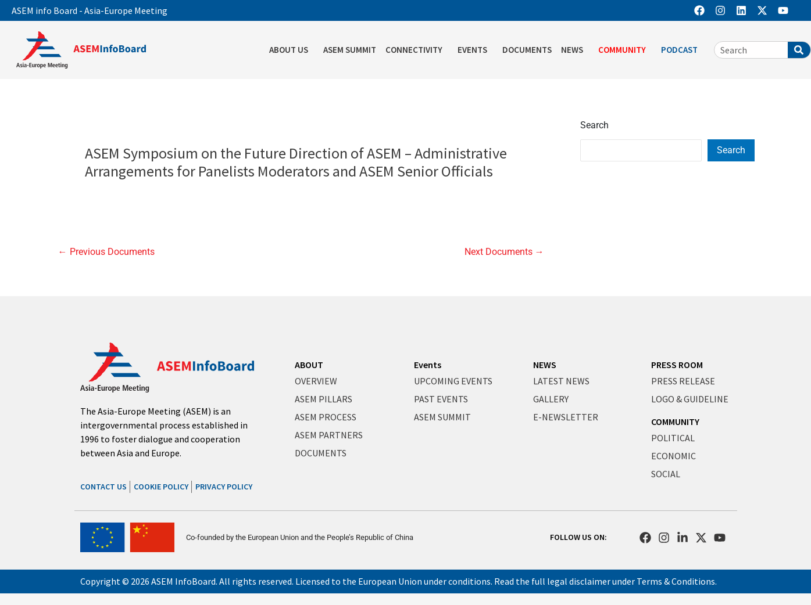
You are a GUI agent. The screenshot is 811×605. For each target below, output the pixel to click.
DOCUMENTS (527, 49)
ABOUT (309, 364)
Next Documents (504, 252)
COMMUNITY (625, 50)
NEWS (575, 50)
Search (594, 125)
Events (427, 364)
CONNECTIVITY (416, 50)
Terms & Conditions (676, 581)
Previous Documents (106, 252)
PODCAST (682, 50)
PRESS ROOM (677, 364)
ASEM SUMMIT (349, 49)
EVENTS (475, 50)
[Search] (799, 50)
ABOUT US (291, 50)
